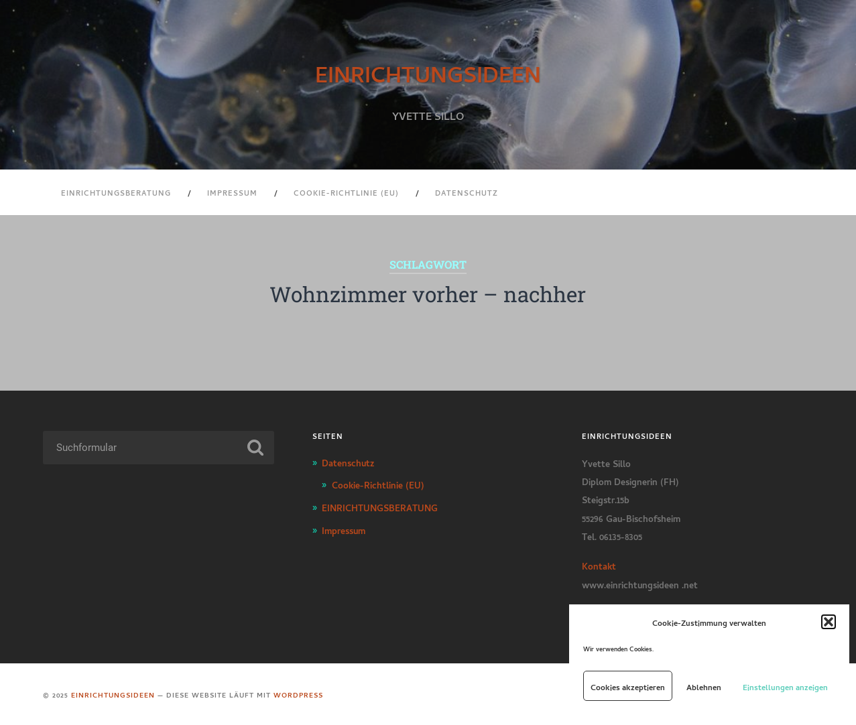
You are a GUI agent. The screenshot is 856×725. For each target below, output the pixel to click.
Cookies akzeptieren (628, 686)
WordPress (298, 694)
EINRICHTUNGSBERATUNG (116, 192)
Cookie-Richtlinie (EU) (346, 192)
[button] (828, 622)
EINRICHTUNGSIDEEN (428, 71)
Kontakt (599, 565)
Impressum (232, 192)
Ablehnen (703, 686)
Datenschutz (466, 192)
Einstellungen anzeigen (785, 686)
